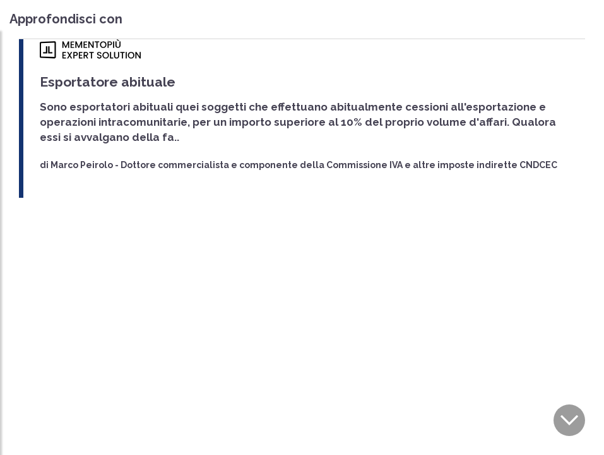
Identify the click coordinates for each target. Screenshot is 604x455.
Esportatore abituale (107, 82)
